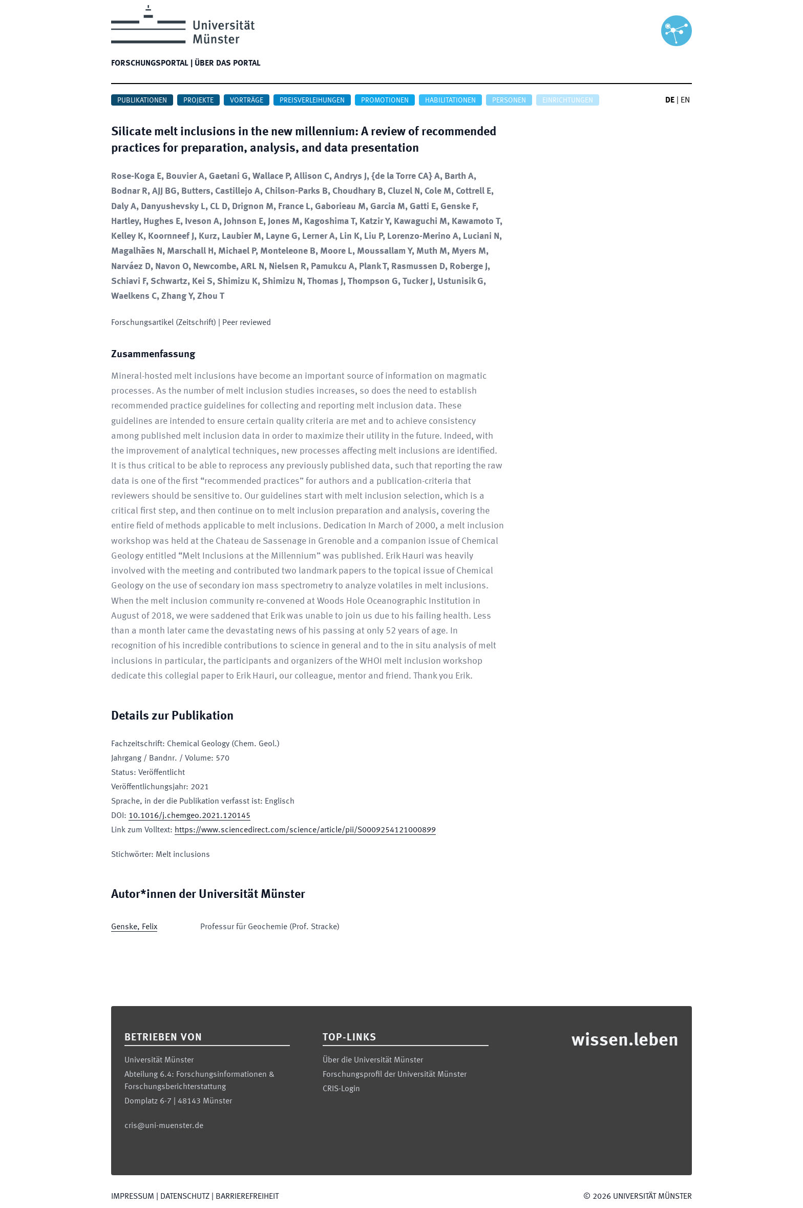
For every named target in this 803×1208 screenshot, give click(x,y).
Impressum (132, 1197)
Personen (509, 100)
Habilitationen (450, 100)
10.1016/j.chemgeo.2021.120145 (189, 816)
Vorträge (246, 100)
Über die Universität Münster (373, 1060)
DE (669, 100)
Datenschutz (184, 1197)
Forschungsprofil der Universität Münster (395, 1075)
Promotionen (385, 100)
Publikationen (142, 100)
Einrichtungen (567, 100)
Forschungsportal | (152, 63)
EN (685, 100)
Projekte (198, 100)
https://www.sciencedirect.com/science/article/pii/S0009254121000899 (305, 830)
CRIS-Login (341, 1089)
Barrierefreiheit (247, 1197)
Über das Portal (228, 63)
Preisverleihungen (312, 100)
